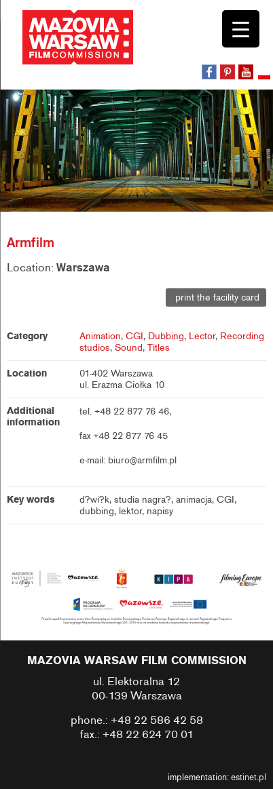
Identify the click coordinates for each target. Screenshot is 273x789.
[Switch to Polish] (265, 76)
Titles (158, 347)
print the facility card (215, 297)
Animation (100, 336)
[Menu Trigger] (240, 28)
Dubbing (166, 336)
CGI (134, 336)
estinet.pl (248, 777)
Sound (129, 347)
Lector (202, 336)
